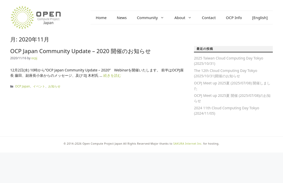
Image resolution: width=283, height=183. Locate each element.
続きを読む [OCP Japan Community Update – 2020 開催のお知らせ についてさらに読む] (112, 75)
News (122, 17)
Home (101, 17)
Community (153, 17)
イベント (39, 86)
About (185, 17)
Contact (209, 17)
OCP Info (234, 17)
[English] (260, 17)
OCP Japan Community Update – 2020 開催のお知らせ (80, 51)
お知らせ (54, 86)
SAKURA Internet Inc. (187, 143)
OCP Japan (22, 86)
